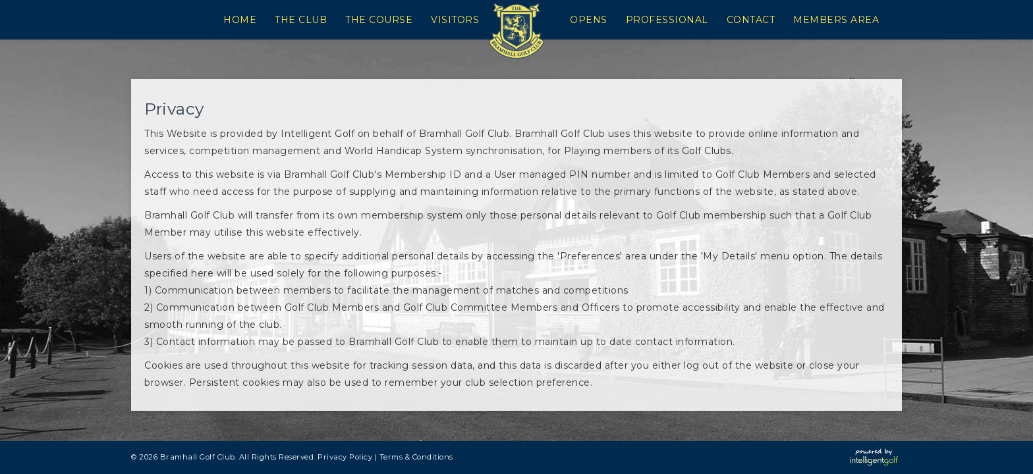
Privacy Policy (345, 456)
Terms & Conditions (416, 456)
